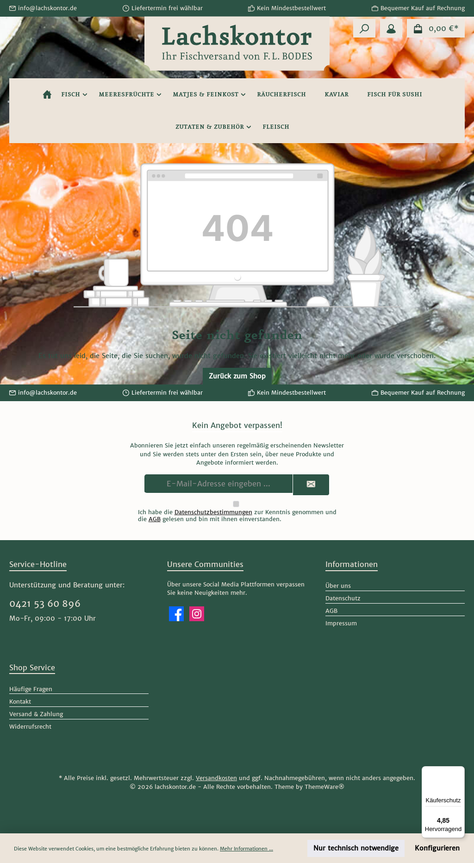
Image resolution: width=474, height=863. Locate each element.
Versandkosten (216, 778)
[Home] (47, 94)
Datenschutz (343, 598)
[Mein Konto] (391, 28)
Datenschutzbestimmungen (213, 512)
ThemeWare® (324, 786)
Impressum (341, 623)
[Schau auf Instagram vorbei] (196, 614)
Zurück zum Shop (237, 376)
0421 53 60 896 (45, 603)
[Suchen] (364, 28)
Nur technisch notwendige (356, 848)
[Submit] (311, 485)
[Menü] (459, 771)
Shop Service (32, 667)
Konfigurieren (437, 848)
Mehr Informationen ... (246, 848)
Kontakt (20, 701)
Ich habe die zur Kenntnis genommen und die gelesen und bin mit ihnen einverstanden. (237, 516)
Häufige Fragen (30, 689)
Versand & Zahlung (36, 714)
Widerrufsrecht (30, 726)
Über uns (338, 585)
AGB (155, 519)
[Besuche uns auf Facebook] (176, 614)
